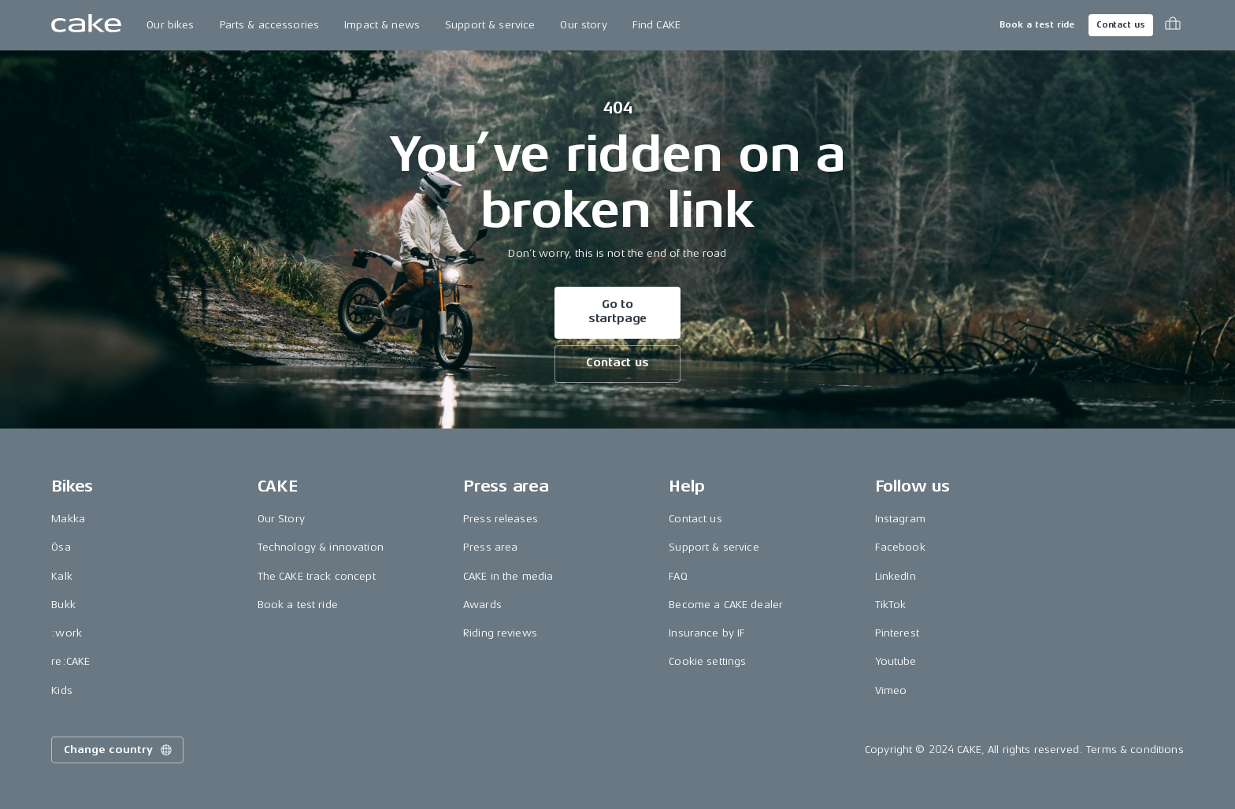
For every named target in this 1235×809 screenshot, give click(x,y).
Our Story (281, 519)
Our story (583, 25)
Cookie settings (707, 661)
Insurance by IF (707, 633)
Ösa (60, 547)
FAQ (678, 576)
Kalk (61, 576)
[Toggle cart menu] (1172, 25)
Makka (68, 519)
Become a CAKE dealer (726, 604)
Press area (490, 547)
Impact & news (382, 25)
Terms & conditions (1135, 749)
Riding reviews (500, 633)
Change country (119, 750)
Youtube (896, 661)
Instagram (900, 519)
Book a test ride (1036, 25)
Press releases (500, 519)
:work (66, 633)
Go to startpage (617, 311)
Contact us (1120, 25)
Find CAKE (656, 25)
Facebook (900, 547)
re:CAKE (70, 661)
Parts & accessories (270, 25)
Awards (482, 604)
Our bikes (170, 25)
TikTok (891, 604)
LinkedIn (895, 576)
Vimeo (891, 690)
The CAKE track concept (317, 576)
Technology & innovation (321, 547)
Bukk (63, 604)
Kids (61, 690)
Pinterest (897, 633)
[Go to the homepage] (86, 25)
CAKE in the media (508, 576)
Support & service (490, 25)
